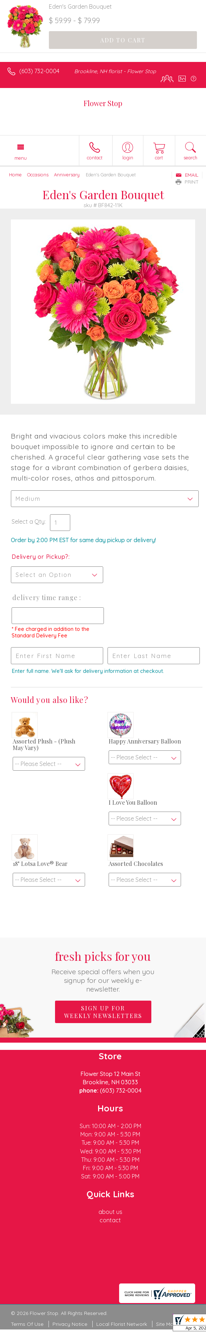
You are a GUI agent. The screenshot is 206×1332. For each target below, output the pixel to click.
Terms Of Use (27, 1324)
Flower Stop (103, 103)
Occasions (38, 174)
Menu (20, 158)
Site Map (166, 1324)
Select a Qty (28, 521)
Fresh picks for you (103, 970)
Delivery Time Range (45, 597)
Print (187, 182)
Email (187, 175)
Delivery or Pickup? (40, 556)
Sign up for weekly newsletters (103, 1011)
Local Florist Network (121, 1324)
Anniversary (67, 174)
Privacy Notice (69, 1324)
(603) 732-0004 (39, 71)
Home (15, 174)
